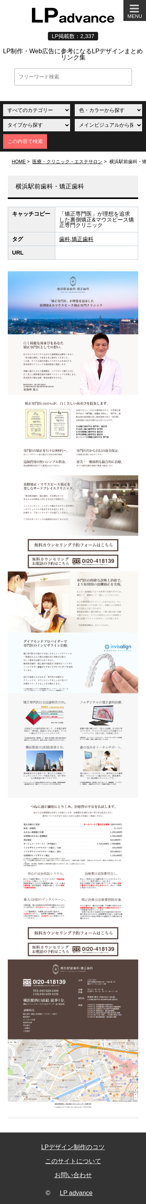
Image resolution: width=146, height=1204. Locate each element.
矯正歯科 (82, 239)
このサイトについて (73, 1161)
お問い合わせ (73, 1175)
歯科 (64, 239)
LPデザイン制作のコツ (73, 1147)
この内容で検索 (25, 141)
